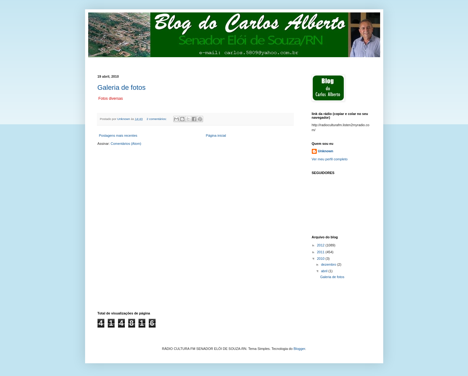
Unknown (326, 151)
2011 (321, 252)
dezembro (329, 264)
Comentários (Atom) (126, 143)
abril (325, 271)
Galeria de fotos (122, 87)
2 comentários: (157, 119)
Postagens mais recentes (118, 135)
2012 (321, 245)
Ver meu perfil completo (330, 159)
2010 (321, 258)
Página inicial (216, 135)
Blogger (299, 349)
